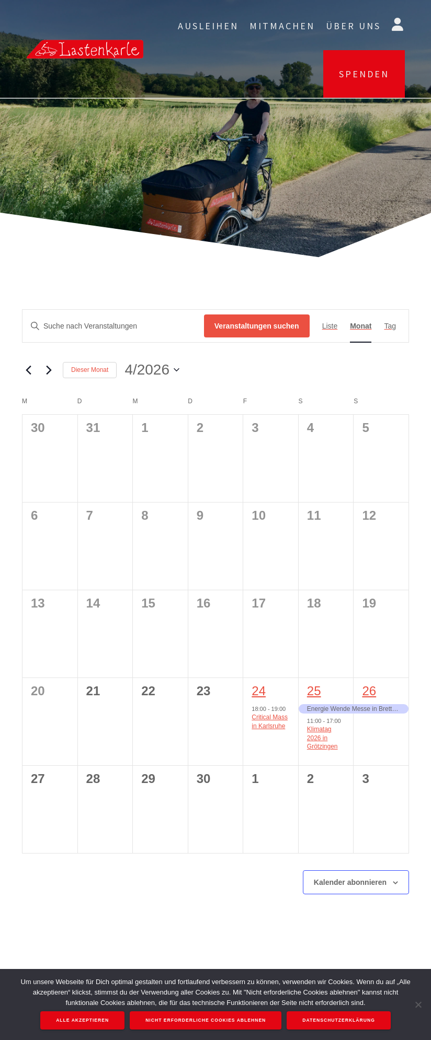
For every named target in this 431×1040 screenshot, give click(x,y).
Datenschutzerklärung (338, 1020)
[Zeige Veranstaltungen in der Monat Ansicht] (360, 326)
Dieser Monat (89, 369)
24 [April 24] (259, 691)
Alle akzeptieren (82, 1020)
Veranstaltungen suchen (256, 326)
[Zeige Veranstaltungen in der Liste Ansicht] (330, 326)
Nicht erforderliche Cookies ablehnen (205, 1020)
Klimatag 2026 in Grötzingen (322, 738)
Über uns (353, 26)
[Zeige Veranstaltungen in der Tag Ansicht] (390, 326)
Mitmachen (282, 26)
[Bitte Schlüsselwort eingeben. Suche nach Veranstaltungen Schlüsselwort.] (113, 326)
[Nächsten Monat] (48, 370)
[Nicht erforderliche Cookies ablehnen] (418, 1004)
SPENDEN (364, 74)
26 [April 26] (369, 691)
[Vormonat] (28, 370)
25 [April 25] (314, 691)
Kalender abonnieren (350, 882)
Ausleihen (208, 26)
